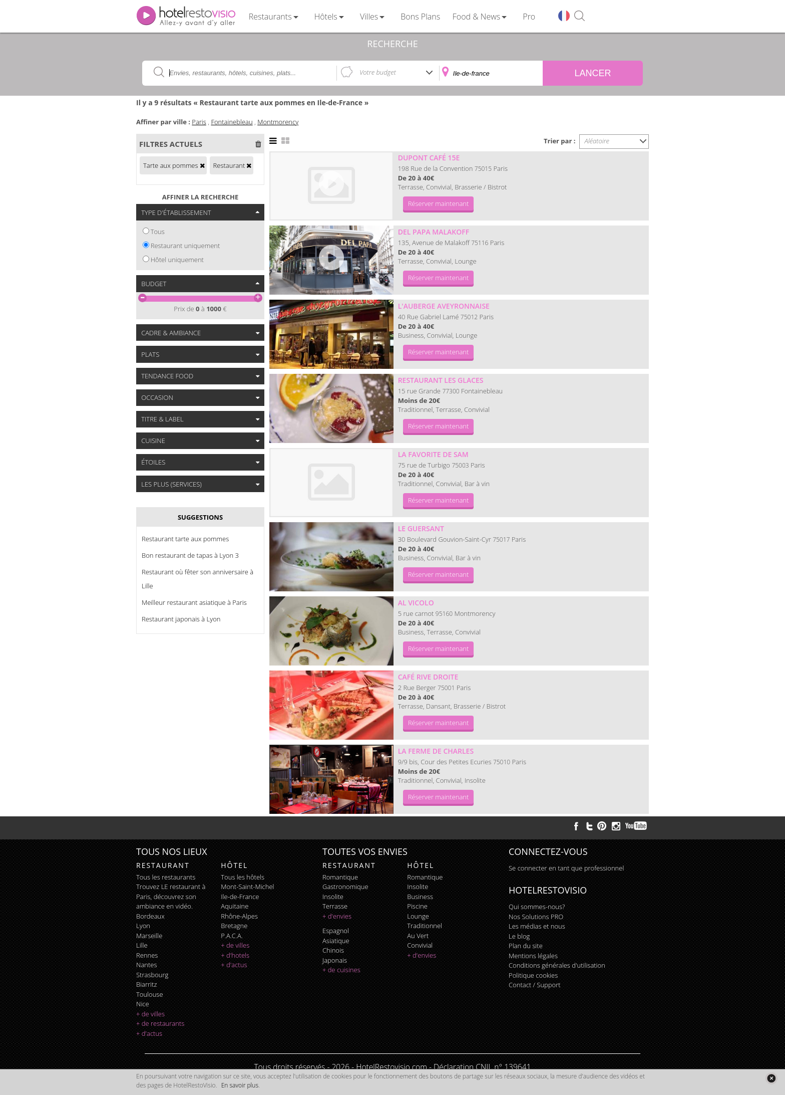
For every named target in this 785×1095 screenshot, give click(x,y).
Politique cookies (533, 975)
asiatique (335, 940)
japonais (334, 960)
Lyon (143, 925)
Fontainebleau (231, 121)
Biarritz (146, 984)
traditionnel (424, 925)
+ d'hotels (235, 955)
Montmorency (277, 121)
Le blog (519, 936)
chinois (333, 950)
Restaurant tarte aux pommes (185, 538)
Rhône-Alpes (239, 916)
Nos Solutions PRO (536, 916)
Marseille (149, 935)
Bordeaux (150, 916)
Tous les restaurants (165, 877)
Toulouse (149, 994)
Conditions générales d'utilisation (557, 965)
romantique (340, 877)
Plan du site (526, 945)
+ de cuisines (341, 969)
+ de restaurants (160, 1023)
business (420, 896)
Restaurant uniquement (185, 245)
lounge (418, 916)
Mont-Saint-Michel (247, 886)
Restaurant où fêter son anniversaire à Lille (197, 578)
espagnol (335, 930)
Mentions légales (533, 955)
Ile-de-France (240, 896)
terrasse (334, 906)
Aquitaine (234, 906)
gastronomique (345, 886)
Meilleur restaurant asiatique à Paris (194, 602)
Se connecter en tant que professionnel (566, 867)
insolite (332, 896)
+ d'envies (336, 916)
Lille (142, 945)
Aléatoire (597, 140)
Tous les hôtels (242, 877)
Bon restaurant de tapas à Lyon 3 (190, 555)
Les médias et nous (537, 926)
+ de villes (150, 1013)
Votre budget (377, 72)
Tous (158, 231)
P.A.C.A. (232, 935)
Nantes (146, 964)
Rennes (147, 955)
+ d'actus (149, 1033)
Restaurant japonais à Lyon (181, 618)
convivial (420, 945)
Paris (199, 121)
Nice (142, 1003)
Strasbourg (152, 974)
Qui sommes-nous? (537, 906)
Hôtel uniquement (177, 259)
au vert (418, 935)
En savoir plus (239, 1085)
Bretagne (234, 925)
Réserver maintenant (438, 203)
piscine (417, 906)
